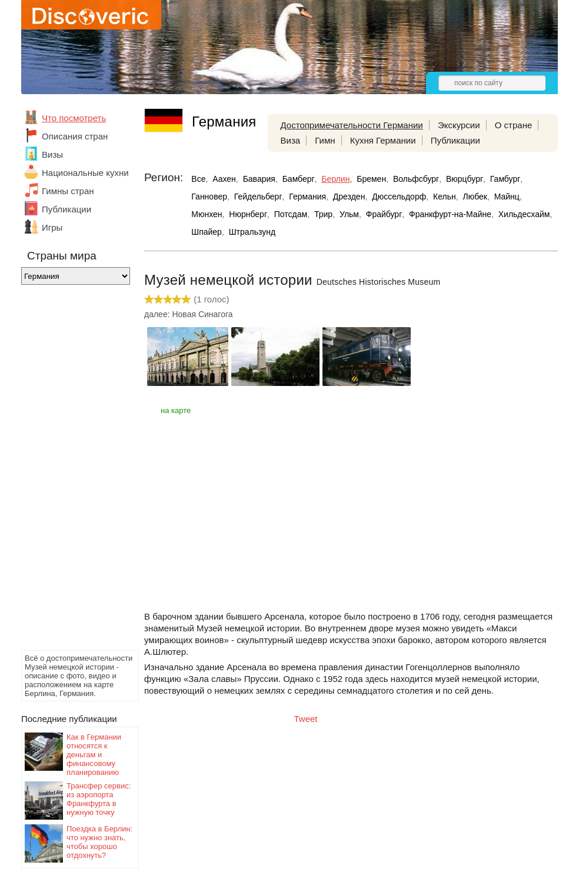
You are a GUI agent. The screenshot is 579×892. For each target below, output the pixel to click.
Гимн (325, 140)
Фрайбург (384, 214)
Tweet (306, 719)
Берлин (335, 179)
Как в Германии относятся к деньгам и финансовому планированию (93, 755)
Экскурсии (459, 125)
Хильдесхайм (524, 214)
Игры (52, 227)
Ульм (349, 214)
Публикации (66, 209)
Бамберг (298, 179)
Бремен (371, 179)
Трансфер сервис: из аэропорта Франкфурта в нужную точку (98, 799)
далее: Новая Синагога (188, 314)
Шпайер (206, 232)
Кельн (444, 196)
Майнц (507, 196)
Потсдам (290, 214)
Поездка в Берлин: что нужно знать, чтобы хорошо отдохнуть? (99, 842)
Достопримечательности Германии (352, 125)
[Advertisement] (68, 470)
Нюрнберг (248, 214)
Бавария (259, 179)
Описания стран (75, 136)
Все (198, 179)
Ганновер (209, 196)
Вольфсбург (416, 179)
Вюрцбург (464, 179)
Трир (323, 214)
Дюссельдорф (399, 196)
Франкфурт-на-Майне (450, 214)
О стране (514, 125)
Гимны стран (68, 191)
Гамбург (505, 179)
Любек (474, 196)
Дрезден (349, 196)
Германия (307, 196)
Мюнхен (206, 214)
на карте (176, 410)
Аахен (224, 179)
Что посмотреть (74, 118)
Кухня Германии (383, 140)
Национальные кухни (85, 173)
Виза (291, 140)
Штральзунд (252, 232)
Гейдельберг (258, 196)
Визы (52, 154)
